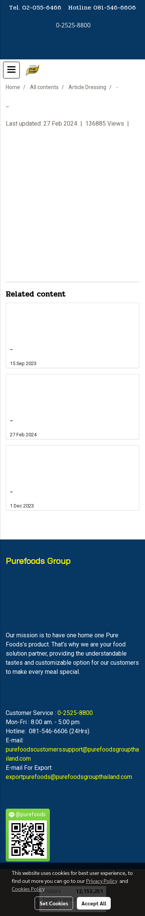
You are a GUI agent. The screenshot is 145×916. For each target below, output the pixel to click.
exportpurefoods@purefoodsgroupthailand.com (69, 776)
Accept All (93, 903)
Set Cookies (54, 903)
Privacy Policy (101, 880)
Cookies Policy (28, 888)
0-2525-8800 (75, 713)
